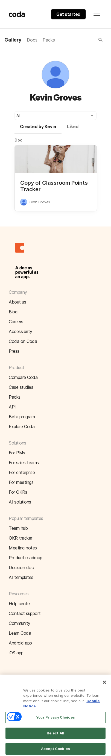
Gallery (12, 40)
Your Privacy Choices (55, 719)
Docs (32, 40)
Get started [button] (68, 14)
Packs (49, 40)
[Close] (104, 685)
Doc (18, 140)
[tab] (38, 129)
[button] (79, 40)
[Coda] (17, 14)
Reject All (55, 735)
